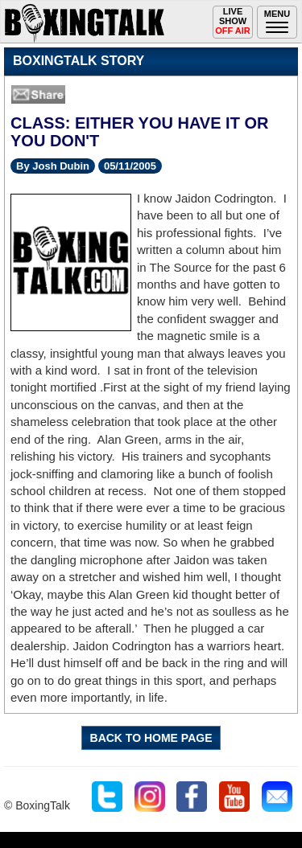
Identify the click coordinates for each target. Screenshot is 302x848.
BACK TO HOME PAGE (151, 737)
